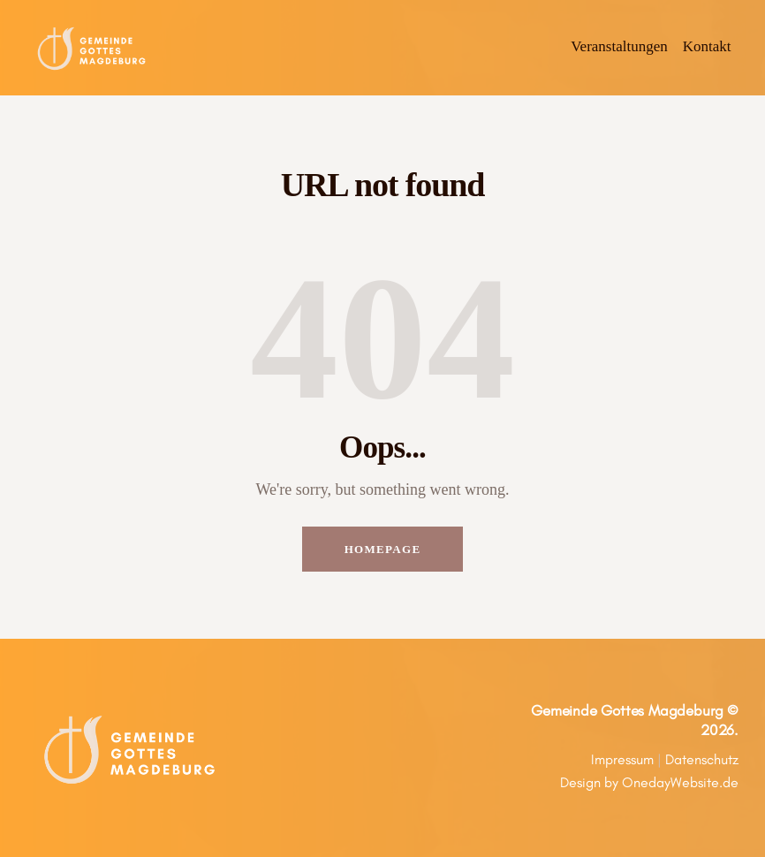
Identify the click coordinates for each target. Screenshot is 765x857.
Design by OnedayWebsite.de (649, 782)
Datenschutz (701, 759)
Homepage (383, 549)
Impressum (622, 759)
